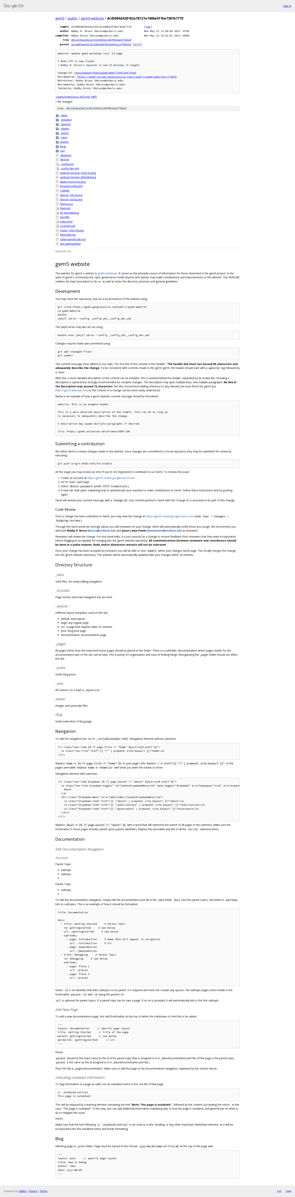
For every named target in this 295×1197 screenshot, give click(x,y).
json (288, 1191)
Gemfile (64, 217)
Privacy (33, 1191)
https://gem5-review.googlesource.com (111, 478)
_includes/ (66, 119)
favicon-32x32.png (71, 199)
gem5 (59, 18)
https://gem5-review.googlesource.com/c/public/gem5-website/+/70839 (127, 76)
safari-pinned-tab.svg (72, 239)
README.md (67, 235)
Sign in (287, 6)
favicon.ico (66, 204)
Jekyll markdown (107, 273)
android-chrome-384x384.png (78, 177)
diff (137, 44)
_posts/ (64, 133)
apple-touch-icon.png (73, 182)
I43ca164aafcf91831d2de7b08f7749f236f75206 (105, 72)
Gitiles (22, 1191)
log (148, 26)
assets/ (64, 142)
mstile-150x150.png (72, 230)
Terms (43, 1191)
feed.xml (65, 208)
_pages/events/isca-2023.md (72, 97)
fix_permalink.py (69, 213)
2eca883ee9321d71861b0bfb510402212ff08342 (101, 44)
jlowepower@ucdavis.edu (165, 530)
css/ (62, 150)
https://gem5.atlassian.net (71, 390)
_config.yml (67, 164)
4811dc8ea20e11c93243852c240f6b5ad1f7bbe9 (101, 40)
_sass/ (64, 137)
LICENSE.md (67, 226)
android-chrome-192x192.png (78, 173)
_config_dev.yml (69, 168)
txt (279, 1191)
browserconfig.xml (71, 186)
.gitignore (65, 155)
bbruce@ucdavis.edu (102, 530)
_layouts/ (65, 124)
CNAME (64, 190)
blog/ (63, 146)
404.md (64, 159)
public (73, 18)
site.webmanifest (70, 244)
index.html (66, 221)
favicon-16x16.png (71, 195)
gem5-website (92, 18)
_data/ (64, 115)
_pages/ (64, 128)
